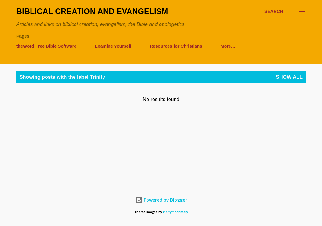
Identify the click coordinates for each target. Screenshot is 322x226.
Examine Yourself (113, 46)
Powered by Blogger (161, 200)
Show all (289, 77)
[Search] (273, 11)
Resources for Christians (176, 46)
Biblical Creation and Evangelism (92, 11)
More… (227, 46)
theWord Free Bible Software (46, 46)
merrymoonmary (175, 212)
